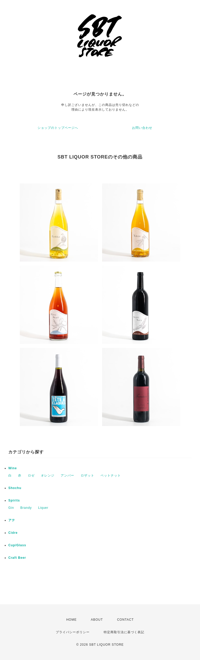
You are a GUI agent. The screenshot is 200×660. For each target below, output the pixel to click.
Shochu (14, 488)
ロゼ (31, 475)
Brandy (26, 508)
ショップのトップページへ (58, 128)
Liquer (43, 508)
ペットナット (111, 475)
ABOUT (97, 619)
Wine (12, 468)
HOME (71, 619)
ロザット (87, 475)
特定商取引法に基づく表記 (124, 632)
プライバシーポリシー (73, 632)
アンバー (67, 475)
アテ (11, 520)
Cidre (13, 533)
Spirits (14, 500)
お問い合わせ (142, 128)
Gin (11, 508)
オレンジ (47, 475)
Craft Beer (17, 558)
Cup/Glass (17, 545)
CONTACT (125, 619)
